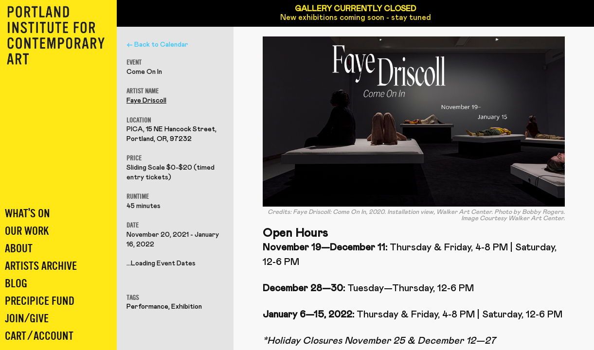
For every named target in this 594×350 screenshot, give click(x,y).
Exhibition (186, 306)
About (19, 248)
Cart (15, 336)
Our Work (27, 231)
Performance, (148, 306)
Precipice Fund (39, 301)
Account (53, 336)
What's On (27, 213)
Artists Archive (41, 266)
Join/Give (27, 318)
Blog (16, 283)
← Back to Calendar (157, 44)
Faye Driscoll (146, 100)
